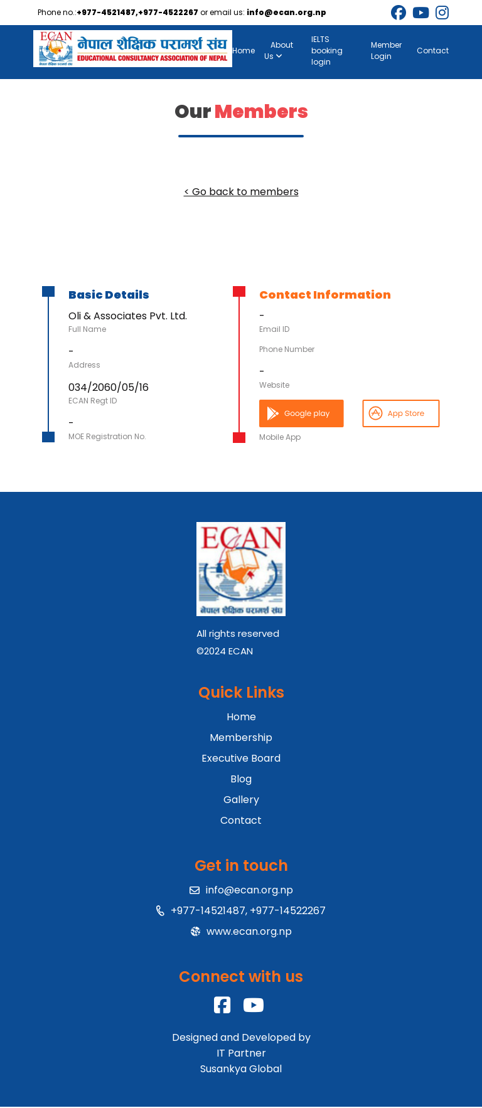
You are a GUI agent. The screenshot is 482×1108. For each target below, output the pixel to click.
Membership (241, 739)
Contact (432, 50)
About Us (279, 50)
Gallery (241, 801)
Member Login (385, 50)
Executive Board (241, 759)
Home (244, 50)
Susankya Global (241, 1070)
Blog (241, 780)
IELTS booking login (327, 50)
